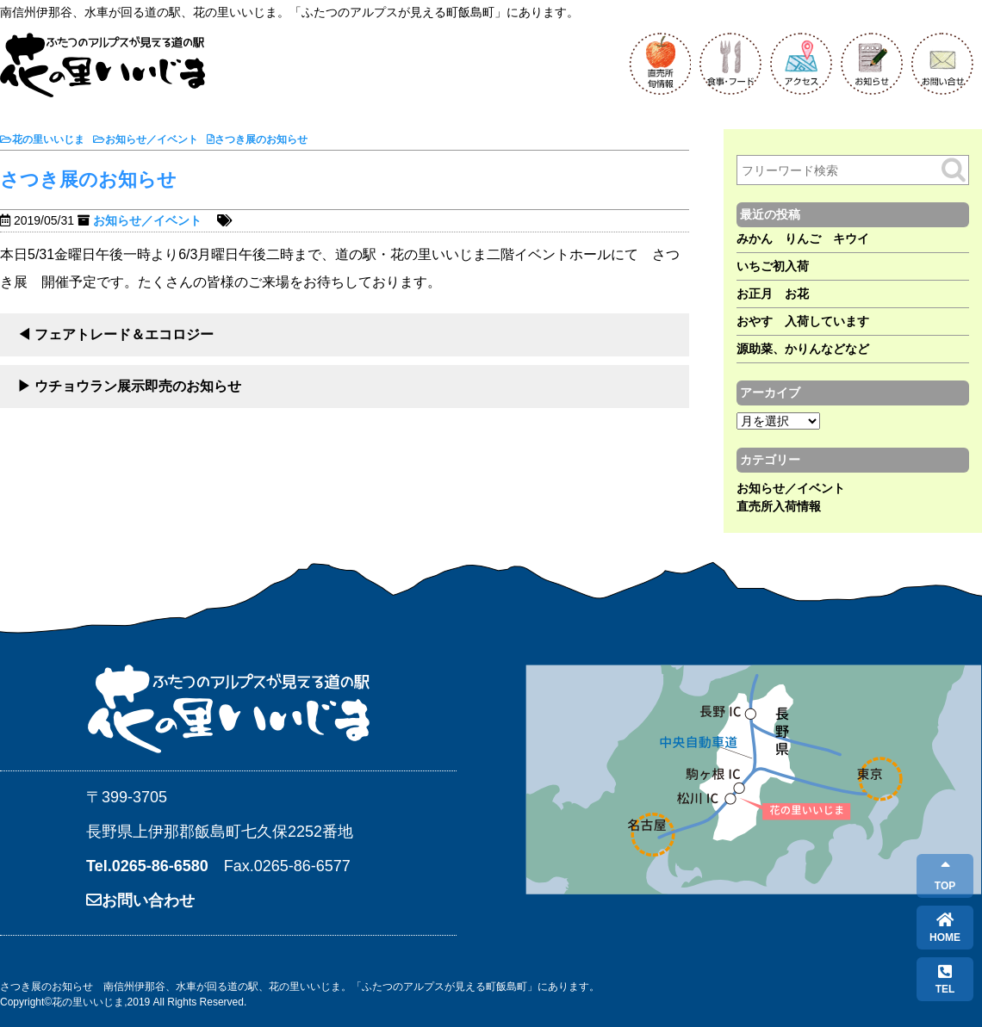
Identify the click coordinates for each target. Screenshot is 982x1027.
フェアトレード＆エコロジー (124, 334)
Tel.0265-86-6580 (147, 866)
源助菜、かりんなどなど (802, 349)
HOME (944, 927)
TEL (945, 979)
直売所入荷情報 (778, 506)
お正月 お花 (772, 293)
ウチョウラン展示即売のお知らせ (137, 386)
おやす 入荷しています (802, 321)
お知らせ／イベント (147, 220)
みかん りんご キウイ (802, 238)
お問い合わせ (140, 900)
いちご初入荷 (772, 266)
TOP (945, 876)
